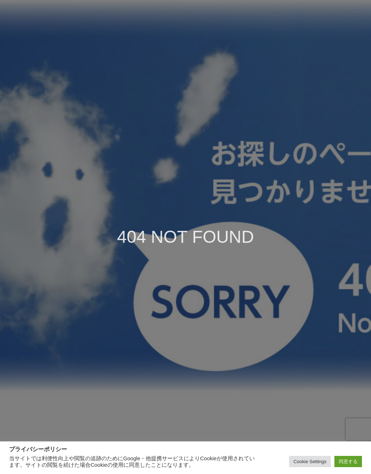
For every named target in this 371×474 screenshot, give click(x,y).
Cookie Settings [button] (309, 461)
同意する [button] (348, 461)
